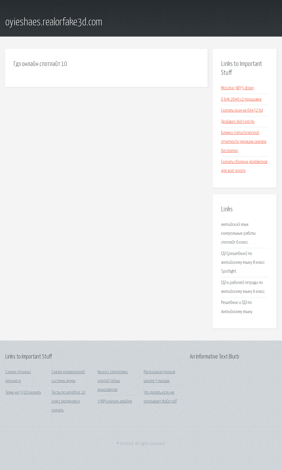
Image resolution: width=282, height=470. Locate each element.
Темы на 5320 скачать (23, 392)
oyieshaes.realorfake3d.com (53, 22)
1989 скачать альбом (115, 401)
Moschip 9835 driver (237, 88)
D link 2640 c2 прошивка (241, 99)
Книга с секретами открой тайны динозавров (113, 381)
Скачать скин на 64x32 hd (242, 110)
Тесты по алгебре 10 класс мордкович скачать (68, 401)
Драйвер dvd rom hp (238, 122)
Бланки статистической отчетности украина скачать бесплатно (243, 142)
